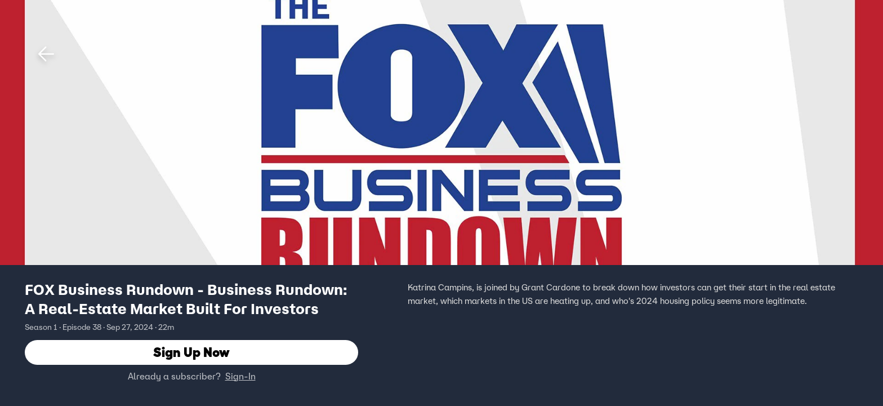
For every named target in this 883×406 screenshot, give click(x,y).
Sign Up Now (191, 352)
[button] (46, 54)
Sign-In (240, 376)
